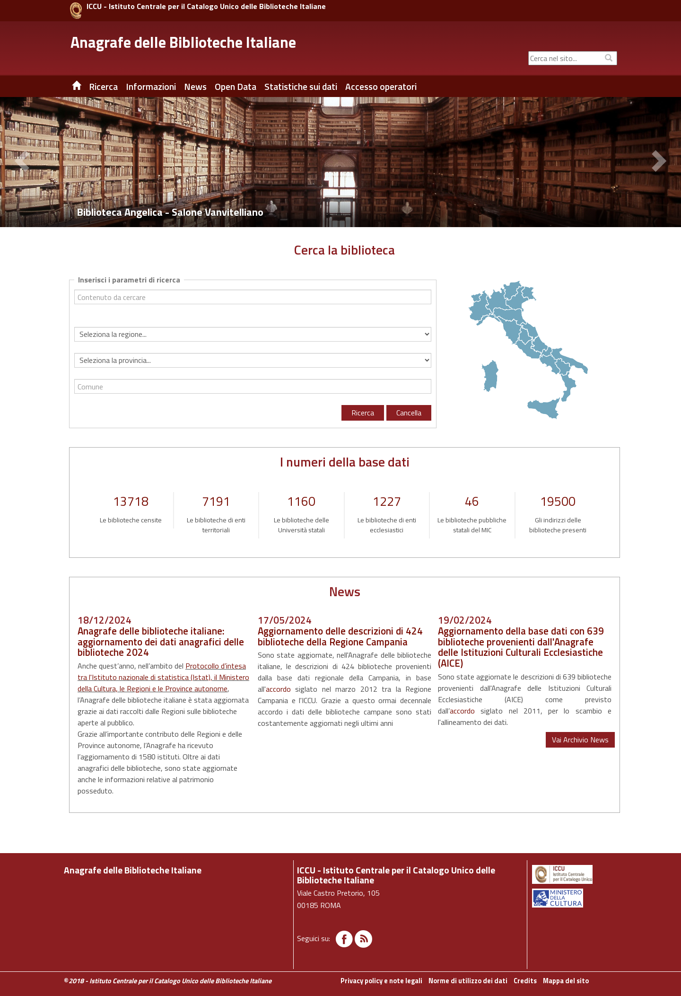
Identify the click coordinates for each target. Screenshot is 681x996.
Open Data (235, 86)
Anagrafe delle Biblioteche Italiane (183, 42)
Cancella (408, 412)
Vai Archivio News (580, 739)
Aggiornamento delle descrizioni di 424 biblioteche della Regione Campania (340, 636)
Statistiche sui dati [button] (300, 86)
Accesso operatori (381, 86)
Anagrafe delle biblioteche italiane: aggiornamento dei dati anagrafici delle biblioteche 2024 (161, 641)
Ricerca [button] (103, 86)
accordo (278, 689)
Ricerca (362, 412)
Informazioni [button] (151, 86)
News (195, 86)
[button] (23, 162)
